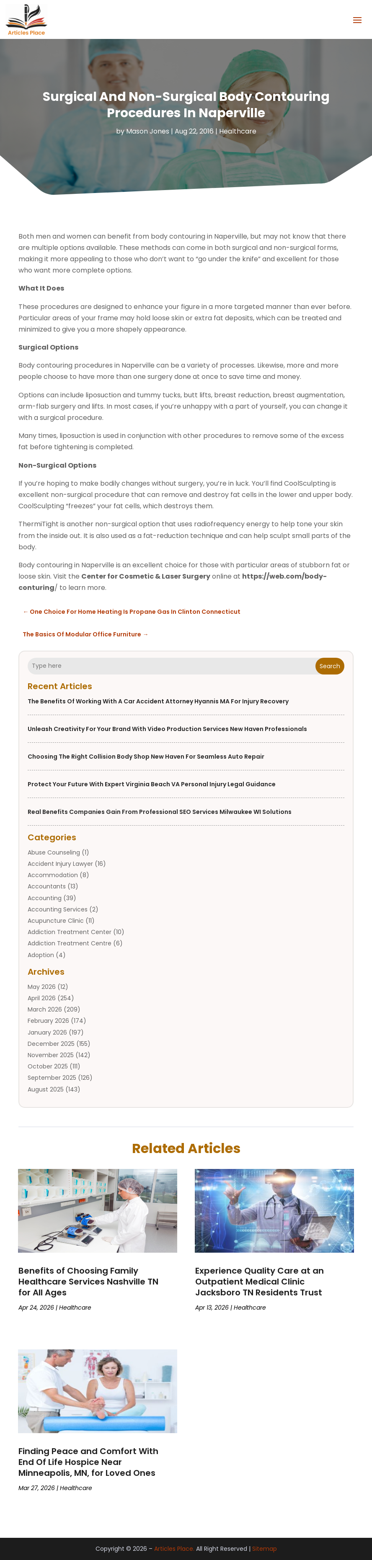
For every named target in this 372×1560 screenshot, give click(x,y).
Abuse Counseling (54, 852)
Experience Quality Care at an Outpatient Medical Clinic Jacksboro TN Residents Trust (259, 1281)
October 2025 (48, 1066)
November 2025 (51, 1055)
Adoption (41, 955)
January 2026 (47, 1032)
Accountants (47, 886)
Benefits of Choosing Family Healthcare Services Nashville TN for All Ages (88, 1281)
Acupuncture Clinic (56, 920)
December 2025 (51, 1044)
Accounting (45, 898)
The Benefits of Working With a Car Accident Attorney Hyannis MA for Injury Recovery (158, 701)
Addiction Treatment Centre (69, 943)
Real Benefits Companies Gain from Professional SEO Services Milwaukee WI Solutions (160, 812)
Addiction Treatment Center (69, 932)
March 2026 (45, 1009)
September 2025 (52, 1077)
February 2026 (48, 1021)
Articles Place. (174, 1549)
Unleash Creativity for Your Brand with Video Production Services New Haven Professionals (167, 729)
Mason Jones (147, 131)
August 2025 (46, 1089)
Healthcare (237, 131)
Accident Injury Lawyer (60, 864)
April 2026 (42, 998)
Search (330, 666)
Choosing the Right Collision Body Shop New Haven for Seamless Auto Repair (146, 756)
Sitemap (264, 1549)
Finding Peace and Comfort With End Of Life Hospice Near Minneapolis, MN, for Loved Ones (88, 1462)
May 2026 (42, 987)
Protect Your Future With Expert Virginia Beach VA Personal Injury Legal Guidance (152, 784)
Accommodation (53, 875)
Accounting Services (58, 909)
